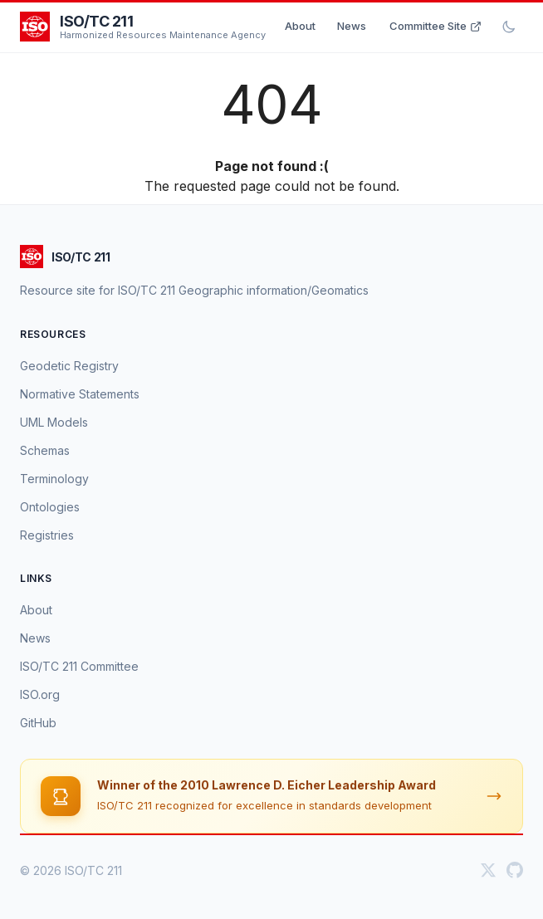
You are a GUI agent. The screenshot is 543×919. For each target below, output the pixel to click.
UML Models (54, 422)
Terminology (54, 479)
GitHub (38, 723)
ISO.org (40, 694)
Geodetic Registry (69, 366)
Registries (47, 535)
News (351, 25)
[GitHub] (514, 870)
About (300, 25)
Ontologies (50, 507)
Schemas (45, 450)
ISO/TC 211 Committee (79, 666)
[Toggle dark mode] (509, 26)
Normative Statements (79, 394)
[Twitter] (488, 870)
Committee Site (435, 25)
